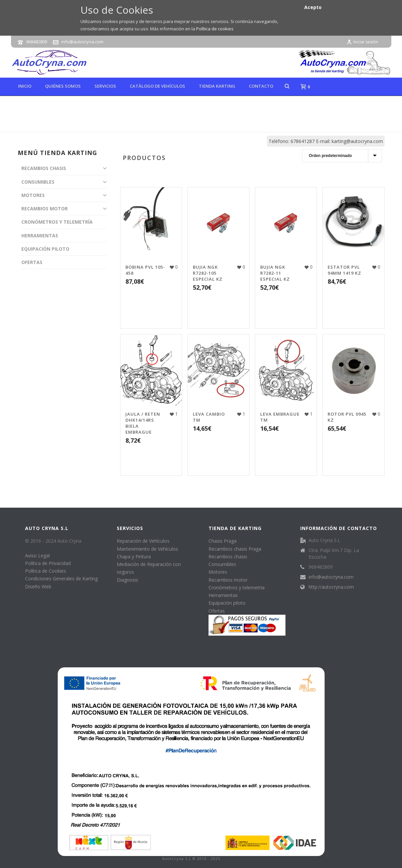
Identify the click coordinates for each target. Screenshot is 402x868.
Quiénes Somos (63, 86)
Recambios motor (228, 580)
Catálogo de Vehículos (157, 86)
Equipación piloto (227, 603)
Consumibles (222, 564)
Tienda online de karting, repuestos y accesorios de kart (272, 125)
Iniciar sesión (362, 42)
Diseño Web (38, 586)
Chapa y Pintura (134, 556)
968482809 (36, 42)
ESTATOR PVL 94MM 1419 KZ (344, 270)
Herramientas (223, 595)
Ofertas (217, 611)
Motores (218, 572)
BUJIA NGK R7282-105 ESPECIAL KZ (208, 273)
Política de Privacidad (48, 563)
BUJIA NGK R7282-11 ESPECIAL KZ (275, 273)
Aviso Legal (37, 555)
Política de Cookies (45, 571)
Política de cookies (215, 29)
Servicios (105, 86)
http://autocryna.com (331, 587)
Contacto (261, 86)
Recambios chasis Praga (235, 549)
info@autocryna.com (82, 42)
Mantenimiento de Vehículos (147, 549)
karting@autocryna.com (357, 141)
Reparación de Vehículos (143, 541)
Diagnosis (127, 580)
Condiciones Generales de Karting (61, 578)
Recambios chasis (228, 556)
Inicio (24, 86)
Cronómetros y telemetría (237, 587)
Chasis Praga (223, 541)
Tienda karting (217, 86)
